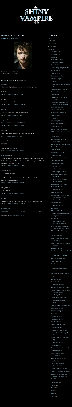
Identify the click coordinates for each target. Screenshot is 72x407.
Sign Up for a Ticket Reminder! (60, 273)
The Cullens (54, 208)
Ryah (2, 130)
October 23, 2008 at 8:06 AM (12, 151)
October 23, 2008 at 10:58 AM (13, 166)
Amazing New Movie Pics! (59, 330)
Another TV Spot (56, 79)
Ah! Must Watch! (56, 322)
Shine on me (55, 218)
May (52, 393)
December (54, 51)
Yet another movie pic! (58, 258)
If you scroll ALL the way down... (61, 305)
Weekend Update (56, 192)
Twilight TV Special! (57, 107)
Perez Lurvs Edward (57, 319)
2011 (50, 41)
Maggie (3, 120)
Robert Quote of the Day (58, 297)
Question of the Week (57, 76)
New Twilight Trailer (57, 295)
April (52, 396)
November (54, 54)
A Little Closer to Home (58, 324)
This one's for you (56, 248)
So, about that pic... (57, 70)
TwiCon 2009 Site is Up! (58, 358)
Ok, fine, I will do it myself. (59, 256)
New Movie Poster (56, 327)
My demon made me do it (59, 89)
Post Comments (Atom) (17, 215)
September (54, 382)
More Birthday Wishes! (58, 123)
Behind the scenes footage (59, 129)
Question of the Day (57, 189)
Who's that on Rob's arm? (59, 184)
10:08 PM (15, 71)
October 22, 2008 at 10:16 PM (13, 94)
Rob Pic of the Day (9, 38)
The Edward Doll (56, 279)
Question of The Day (57, 284)
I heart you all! (55, 115)
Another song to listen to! (58, 152)
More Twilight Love (56, 59)
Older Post (41, 211)
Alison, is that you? (57, 261)
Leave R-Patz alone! (57, 163)
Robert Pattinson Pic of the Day (60, 348)
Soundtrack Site (56, 202)
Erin (2, 84)
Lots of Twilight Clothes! (58, 172)
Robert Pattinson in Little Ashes (60, 92)
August (53, 385)
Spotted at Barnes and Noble (60, 158)
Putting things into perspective (60, 68)
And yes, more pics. (57, 311)
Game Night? (55, 65)
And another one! (56, 316)
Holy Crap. (54, 313)
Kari (2, 109)
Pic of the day (55, 94)
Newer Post (4, 211)
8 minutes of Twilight (57, 62)
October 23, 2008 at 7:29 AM (12, 136)
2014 (50, 38)
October (53, 57)
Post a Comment (6, 208)
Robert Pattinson (13, 73)
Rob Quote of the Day (57, 110)
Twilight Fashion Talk (57, 187)
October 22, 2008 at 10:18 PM (13, 104)
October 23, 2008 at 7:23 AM (12, 125)
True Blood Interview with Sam (60, 144)
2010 (50, 43)
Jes (2, 99)
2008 (50, 49)
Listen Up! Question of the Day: (60, 371)
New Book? (54, 361)
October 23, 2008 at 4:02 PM (13, 183)
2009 (50, 46)
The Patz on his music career (60, 287)
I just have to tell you (57, 169)
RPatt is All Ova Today (58, 211)
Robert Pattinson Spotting (59, 368)
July (52, 388)
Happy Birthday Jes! (57, 126)
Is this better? (55, 118)
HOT (52, 276)
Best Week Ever (56, 282)
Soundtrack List (56, 345)
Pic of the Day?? (56, 73)
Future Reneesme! (56, 235)
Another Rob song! (56, 147)
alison (3, 141)
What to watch (55, 149)
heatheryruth (5, 156)
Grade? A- (54, 81)
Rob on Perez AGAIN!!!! (58, 112)
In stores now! (55, 200)
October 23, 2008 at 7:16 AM (12, 115)
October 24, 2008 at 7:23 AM (12, 193)
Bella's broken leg (56, 155)
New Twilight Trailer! (57, 121)
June (52, 390)
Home (23, 211)
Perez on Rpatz (56, 136)
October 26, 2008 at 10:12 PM (13, 204)
